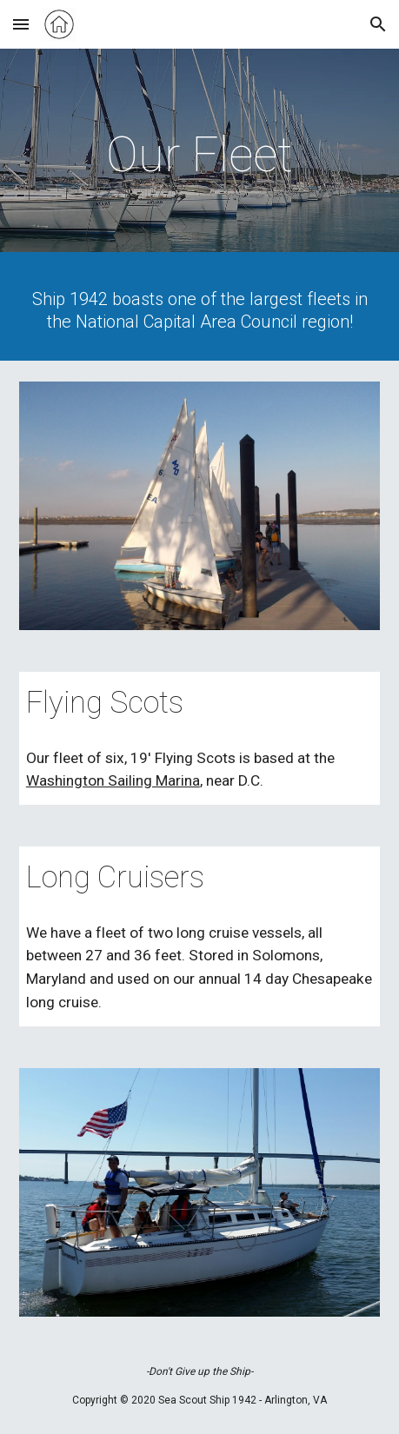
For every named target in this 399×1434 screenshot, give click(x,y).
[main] (199, 154)
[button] (21, 24)
